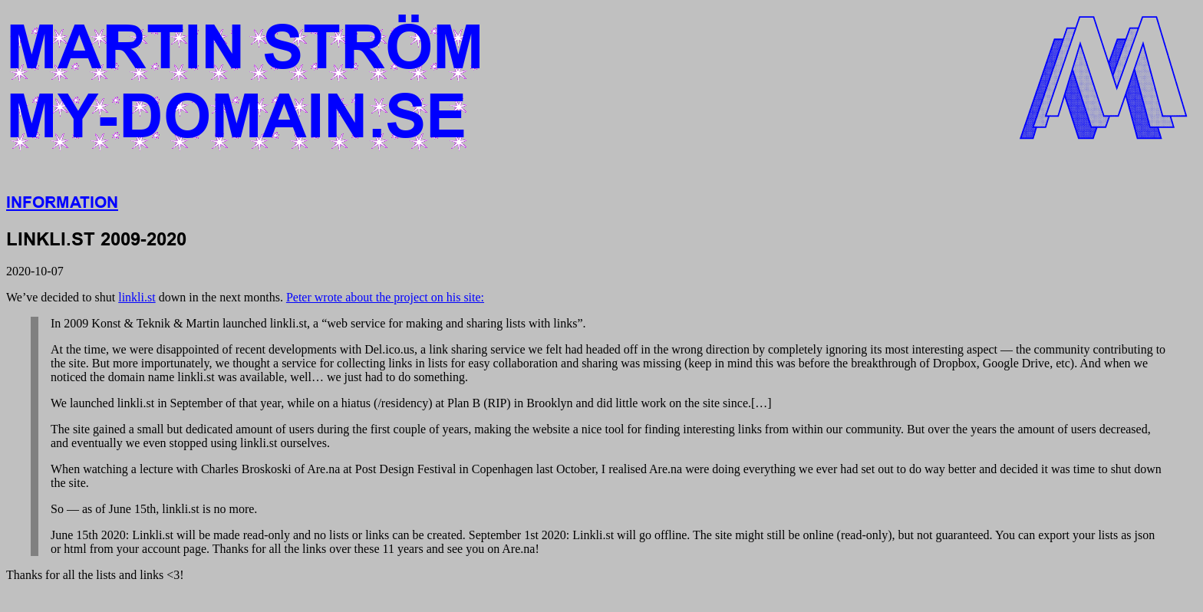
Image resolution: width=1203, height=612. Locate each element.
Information (62, 202)
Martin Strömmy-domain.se (245, 82)
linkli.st (136, 297)
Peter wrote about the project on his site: (385, 297)
